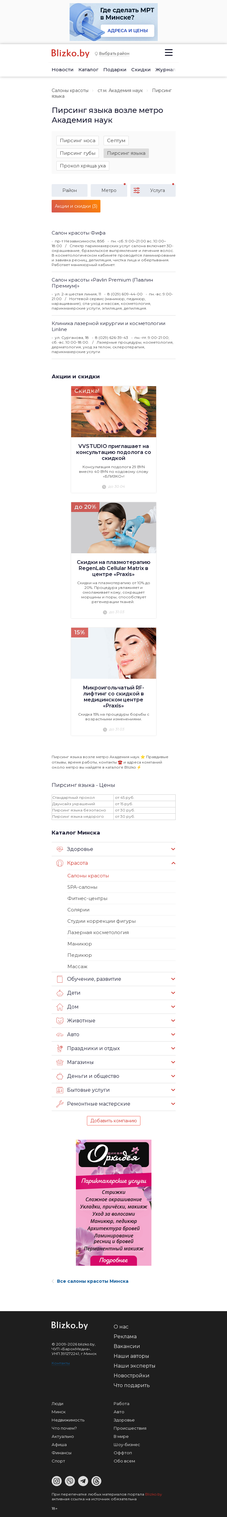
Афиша (59, 1444)
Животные (75, 1020)
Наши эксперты (135, 1366)
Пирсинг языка (126, 153)
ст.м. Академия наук (120, 90)
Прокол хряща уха (83, 166)
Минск (58, 1411)
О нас (121, 1327)
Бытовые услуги (83, 1090)
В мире (121, 1436)
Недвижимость (68, 1419)
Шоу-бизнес (127, 1444)
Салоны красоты (70, 90)
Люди (57, 1403)
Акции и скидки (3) (76, 206)
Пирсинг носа (77, 140)
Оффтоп (123, 1452)
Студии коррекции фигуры (101, 921)
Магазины (75, 1062)
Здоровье (74, 849)
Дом (67, 1006)
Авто (67, 1034)
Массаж (77, 966)
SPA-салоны (82, 887)
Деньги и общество (87, 1076)
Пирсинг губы (77, 153)
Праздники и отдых (88, 1048)
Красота (72, 863)
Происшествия (130, 1428)
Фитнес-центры (87, 898)
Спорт (58, 1460)
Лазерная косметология (98, 932)
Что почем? (64, 1428)
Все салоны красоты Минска (90, 1281)
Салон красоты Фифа (78, 233)
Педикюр (79, 955)
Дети (68, 993)
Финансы (61, 1452)
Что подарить (132, 1385)
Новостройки (132, 1376)
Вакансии (127, 1346)
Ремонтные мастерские (93, 1104)
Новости (63, 69)
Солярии (78, 910)
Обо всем (124, 1460)
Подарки (115, 69)
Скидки (141, 69)
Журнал (166, 69)
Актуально (63, 1436)
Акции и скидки (76, 376)
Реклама (125, 1337)
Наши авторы (131, 1356)
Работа (121, 1403)
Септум (116, 140)
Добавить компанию (113, 1121)
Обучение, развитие (88, 979)
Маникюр (79, 944)
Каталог (88, 69)
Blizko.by (153, 1494)
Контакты (61, 1363)
